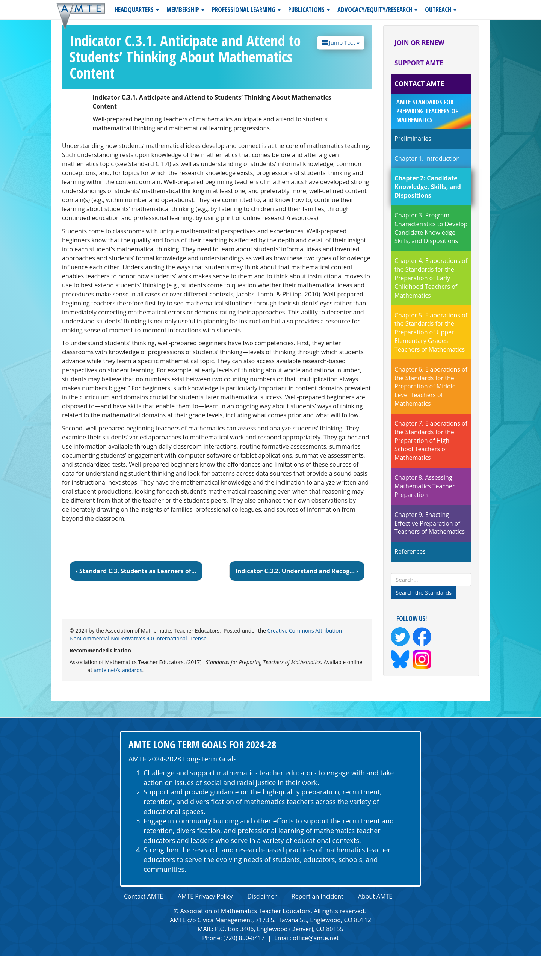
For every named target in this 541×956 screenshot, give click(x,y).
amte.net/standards (118, 670)
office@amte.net (316, 938)
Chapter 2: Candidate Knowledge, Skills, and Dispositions (427, 186)
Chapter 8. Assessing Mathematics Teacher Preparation (424, 486)
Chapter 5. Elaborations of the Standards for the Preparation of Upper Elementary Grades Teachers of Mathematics (430, 332)
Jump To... (341, 42)
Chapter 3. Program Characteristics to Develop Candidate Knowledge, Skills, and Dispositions (430, 228)
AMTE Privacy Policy (205, 896)
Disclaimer (262, 896)
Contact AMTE (419, 83)
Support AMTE (418, 63)
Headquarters (137, 9)
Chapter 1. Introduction (427, 158)
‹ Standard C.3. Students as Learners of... (136, 571)
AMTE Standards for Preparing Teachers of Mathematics (427, 111)
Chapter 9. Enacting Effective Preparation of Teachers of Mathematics (429, 523)
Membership (185, 9)
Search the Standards (424, 592)
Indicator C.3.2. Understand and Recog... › (296, 571)
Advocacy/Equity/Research (377, 9)
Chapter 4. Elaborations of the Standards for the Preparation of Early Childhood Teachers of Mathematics (430, 278)
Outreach (440, 9)
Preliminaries (412, 138)
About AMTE (375, 896)
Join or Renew (419, 42)
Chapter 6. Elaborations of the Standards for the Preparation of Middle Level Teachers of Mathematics (430, 386)
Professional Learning (246, 9)
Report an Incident (317, 896)
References (410, 551)
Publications (309, 9)
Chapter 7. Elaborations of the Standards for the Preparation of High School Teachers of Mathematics (430, 440)
